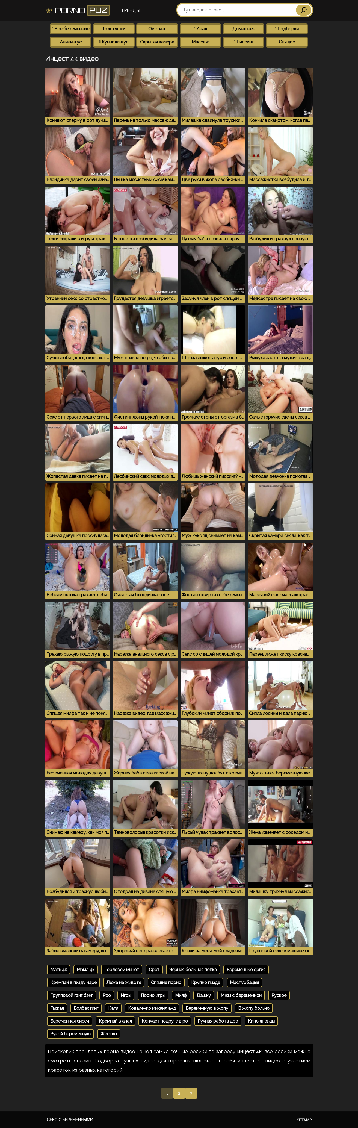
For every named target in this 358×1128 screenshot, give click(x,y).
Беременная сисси (69, 1021)
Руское (278, 995)
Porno (78, 10)
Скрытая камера (157, 42)
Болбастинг (86, 1008)
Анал (200, 28)
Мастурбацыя (244, 982)
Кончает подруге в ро (165, 1021)
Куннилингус (113, 42)
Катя (113, 1008)
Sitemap (304, 1120)
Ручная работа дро (218, 1021)
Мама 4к (85, 969)
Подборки (287, 28)
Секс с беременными (70, 1119)
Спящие (287, 42)
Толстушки (113, 28)
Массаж (200, 42)
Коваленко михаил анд (152, 1008)
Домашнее (243, 28)
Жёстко (108, 1033)
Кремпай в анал (115, 1021)
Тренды (130, 10)
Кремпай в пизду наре (73, 982)
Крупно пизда (205, 982)
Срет (154, 969)
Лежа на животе (123, 982)
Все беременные (71, 28)
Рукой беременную (70, 1033)
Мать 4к (58, 969)
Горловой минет (121, 969)
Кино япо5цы (261, 1021)
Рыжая (57, 1008)
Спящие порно (166, 982)
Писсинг (243, 42)
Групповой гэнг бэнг (71, 995)
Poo (107, 995)
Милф (181, 995)
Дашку (204, 995)
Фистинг (157, 28)
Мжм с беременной (241, 995)
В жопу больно (254, 1008)
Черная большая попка (193, 969)
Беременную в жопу (207, 1008)
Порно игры (153, 995)
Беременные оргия (246, 969)
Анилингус (71, 42)
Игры (126, 995)
